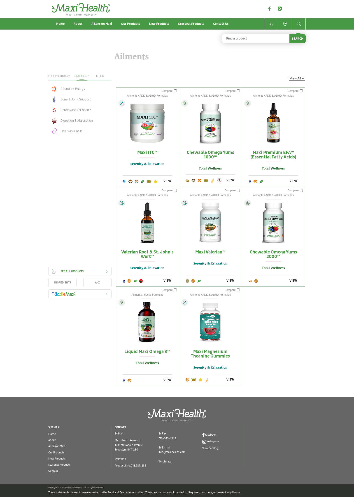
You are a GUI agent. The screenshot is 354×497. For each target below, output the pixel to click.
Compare (169, 91)
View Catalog (210, 448)
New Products (159, 24)
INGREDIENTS (62, 282)
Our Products (130, 24)
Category (81, 76)
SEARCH (297, 39)
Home (60, 24)
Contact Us (220, 24)
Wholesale (164, 461)
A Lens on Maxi (101, 24)
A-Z (97, 282)
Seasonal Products (191, 24)
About (78, 24)
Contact (53, 471)
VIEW (167, 181)
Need (100, 76)
